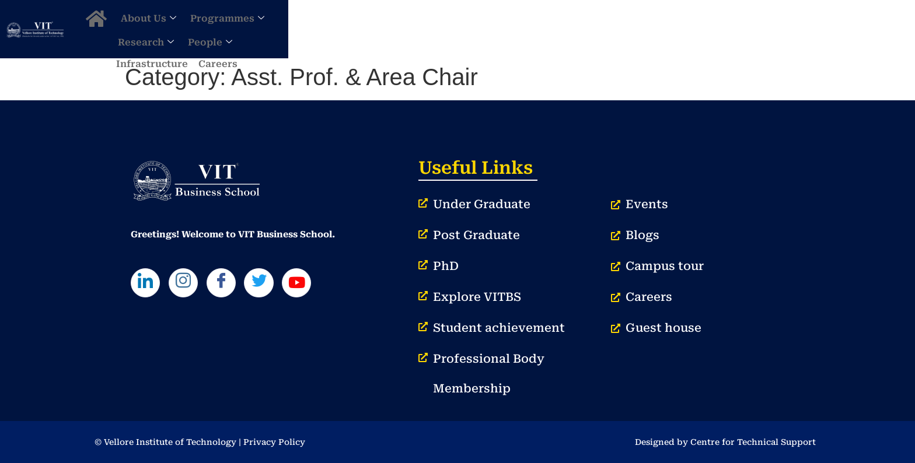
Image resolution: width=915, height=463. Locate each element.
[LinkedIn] (148, 285)
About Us (410, 28)
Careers (770, 28)
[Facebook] (235, 285)
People (632, 28)
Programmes (489, 28)
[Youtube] (322, 285)
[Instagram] (191, 285)
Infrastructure (704, 28)
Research (568, 28)
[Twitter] (278, 285)
